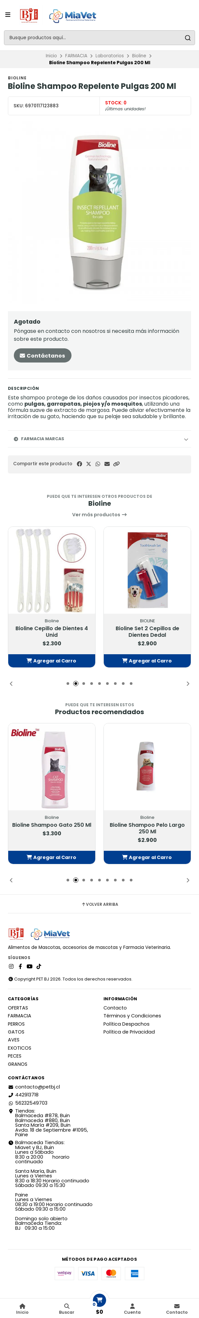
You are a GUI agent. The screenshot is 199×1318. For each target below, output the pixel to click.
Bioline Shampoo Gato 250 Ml (51, 825)
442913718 (23, 1094)
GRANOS (17, 1064)
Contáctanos (42, 356)
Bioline (139, 56)
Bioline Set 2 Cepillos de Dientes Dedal (147, 631)
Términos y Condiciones (132, 1015)
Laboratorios (110, 56)
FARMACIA (76, 56)
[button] (116, 464)
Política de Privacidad (129, 1032)
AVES (13, 1039)
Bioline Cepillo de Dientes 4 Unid (51, 631)
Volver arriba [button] (99, 904)
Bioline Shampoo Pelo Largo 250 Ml (147, 828)
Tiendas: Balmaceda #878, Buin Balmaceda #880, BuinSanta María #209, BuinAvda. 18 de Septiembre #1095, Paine (48, 1123)
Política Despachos (126, 1024)
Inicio (51, 56)
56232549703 (27, 1103)
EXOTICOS (19, 1048)
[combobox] (99, 37)
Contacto (115, 1008)
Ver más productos (99, 514)
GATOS (16, 1032)
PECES (14, 1056)
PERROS (16, 1024)
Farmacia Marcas (38, 439)
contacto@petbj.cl (34, 1087)
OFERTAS (18, 1008)
